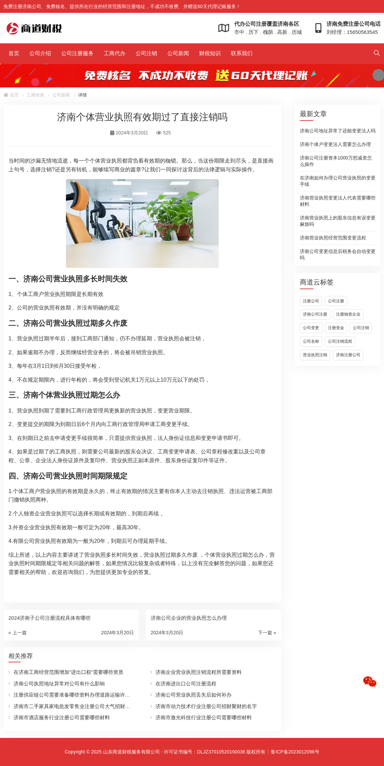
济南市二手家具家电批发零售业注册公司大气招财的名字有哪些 (84, 706)
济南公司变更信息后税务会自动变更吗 (338, 254)
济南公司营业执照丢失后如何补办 (193, 695)
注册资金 (336, 327)
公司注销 (146, 53)
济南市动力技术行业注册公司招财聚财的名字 (206, 706)
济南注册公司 (348, 355)
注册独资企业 (348, 314)
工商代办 (114, 53)
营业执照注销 (315, 355)
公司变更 (311, 327)
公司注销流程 (340, 341)
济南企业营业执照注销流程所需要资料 (198, 672)
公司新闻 (178, 53)
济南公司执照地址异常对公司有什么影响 (59, 683)
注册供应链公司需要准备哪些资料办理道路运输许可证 (74, 695)
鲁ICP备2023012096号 (295, 751)
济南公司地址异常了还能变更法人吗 (338, 130)
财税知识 (210, 53)
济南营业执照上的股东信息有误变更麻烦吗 (338, 221)
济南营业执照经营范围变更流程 (333, 237)
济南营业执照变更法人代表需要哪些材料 (338, 201)
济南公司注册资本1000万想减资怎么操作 (336, 161)
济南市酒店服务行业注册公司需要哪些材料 (62, 717)
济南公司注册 (315, 314)
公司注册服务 (77, 53)
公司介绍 (40, 53)
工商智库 (35, 95)
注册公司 (311, 301)
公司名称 (311, 341)
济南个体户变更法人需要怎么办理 (335, 144)
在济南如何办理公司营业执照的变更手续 (338, 181)
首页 (13, 53)
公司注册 (336, 301)
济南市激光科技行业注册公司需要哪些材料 (203, 717)
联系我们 (242, 53)
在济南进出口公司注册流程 (185, 683)
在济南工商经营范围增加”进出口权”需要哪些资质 (68, 672)
